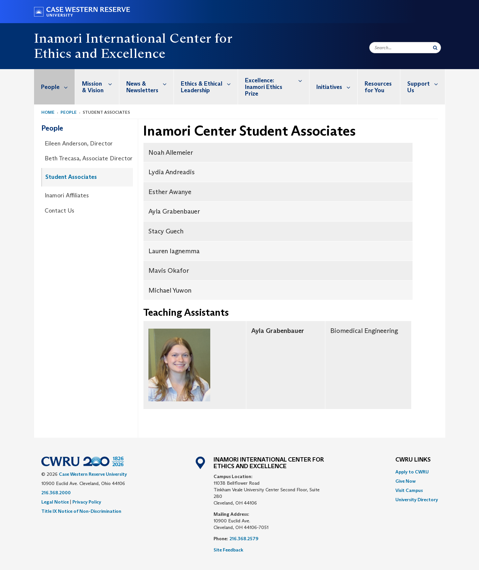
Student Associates (71, 177)
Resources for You (378, 87)
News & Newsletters (150, 83)
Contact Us (59, 210)
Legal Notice (55, 502)
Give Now (405, 481)
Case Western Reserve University (93, 474)
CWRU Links (413, 460)
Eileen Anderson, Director (79, 143)
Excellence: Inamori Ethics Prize (277, 83)
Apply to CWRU (412, 472)
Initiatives (336, 87)
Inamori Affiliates (67, 195)
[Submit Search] (435, 47)
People (58, 87)
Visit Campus (409, 490)
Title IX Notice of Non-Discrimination (81, 511)
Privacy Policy (86, 502)
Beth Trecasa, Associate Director (89, 158)
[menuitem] (54, 86)
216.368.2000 (56, 493)
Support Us (426, 83)
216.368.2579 (244, 539)
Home (48, 112)
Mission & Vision (100, 83)
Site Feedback (228, 550)
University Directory (416, 500)
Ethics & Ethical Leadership (209, 83)
